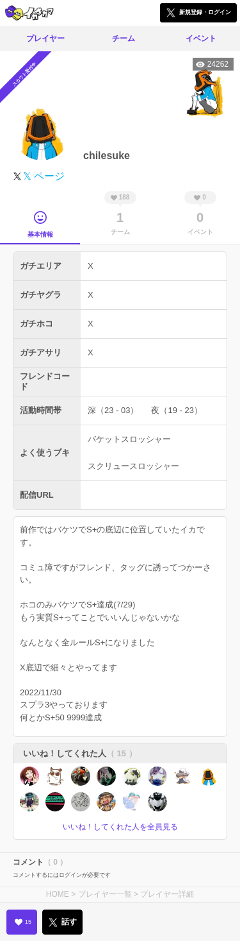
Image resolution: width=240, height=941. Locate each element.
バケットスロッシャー (129, 439)
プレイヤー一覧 (105, 894)
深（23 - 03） (113, 410)
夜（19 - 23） (176, 410)
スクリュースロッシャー (133, 466)
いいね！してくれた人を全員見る (120, 826)
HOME (57, 894)
